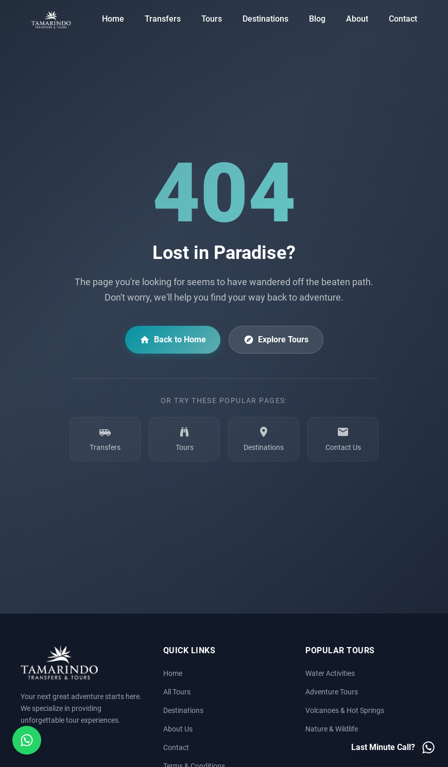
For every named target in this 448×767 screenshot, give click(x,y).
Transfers (163, 19)
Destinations (265, 19)
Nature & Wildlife (331, 729)
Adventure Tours (331, 692)
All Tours (177, 692)
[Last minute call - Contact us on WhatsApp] (393, 747)
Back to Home (173, 340)
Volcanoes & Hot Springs (344, 710)
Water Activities (330, 673)
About (357, 19)
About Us (178, 729)
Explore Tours (276, 340)
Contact (403, 19)
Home (113, 19)
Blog (317, 19)
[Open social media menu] (26, 740)
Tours (211, 19)
